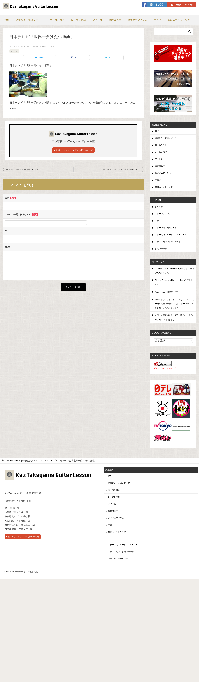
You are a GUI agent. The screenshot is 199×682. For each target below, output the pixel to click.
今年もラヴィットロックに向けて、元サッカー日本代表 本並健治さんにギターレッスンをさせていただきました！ (175, 312)
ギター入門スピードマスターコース (173, 242)
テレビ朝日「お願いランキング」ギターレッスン (118, 170)
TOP (7, 20)
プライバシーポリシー (119, 574)
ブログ (157, 20)
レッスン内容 (78, 20)
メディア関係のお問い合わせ (170, 249)
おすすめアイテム (137, 20)
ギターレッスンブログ (166, 219)
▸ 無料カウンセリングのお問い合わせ (73, 150)
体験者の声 (115, 20)
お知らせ (159, 211)
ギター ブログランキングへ (166, 377)
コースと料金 (57, 20)
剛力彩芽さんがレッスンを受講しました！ (25, 170)
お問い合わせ (162, 257)
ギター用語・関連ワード (167, 234)
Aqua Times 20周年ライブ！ (169, 300)
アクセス (97, 20)
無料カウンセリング (179, 20)
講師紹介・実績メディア (29, 20)
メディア (15, 51)
